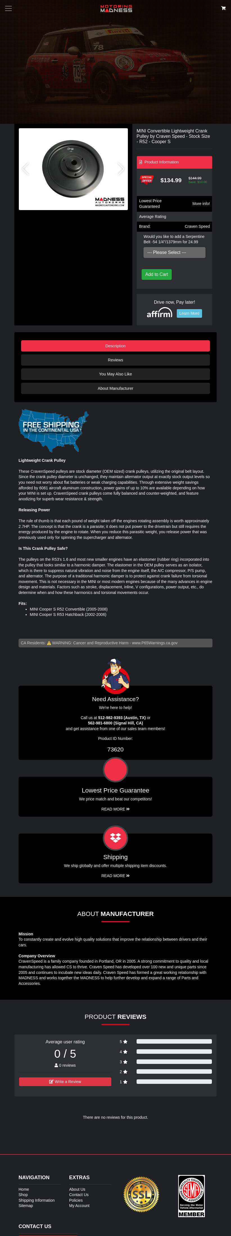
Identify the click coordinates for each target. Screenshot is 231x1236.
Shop (23, 1194)
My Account (79, 1205)
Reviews (115, 360)
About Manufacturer (115, 388)
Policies (76, 1200)
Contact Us (79, 1194)
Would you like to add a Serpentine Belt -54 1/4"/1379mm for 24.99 (174, 239)
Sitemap (26, 1205)
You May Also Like (115, 374)
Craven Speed (197, 226)
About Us (77, 1189)
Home (24, 1189)
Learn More (189, 313)
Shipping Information (37, 1200)
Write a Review (65, 1081)
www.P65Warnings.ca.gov (155, 643)
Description (115, 346)
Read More (115, 809)
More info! (201, 203)
